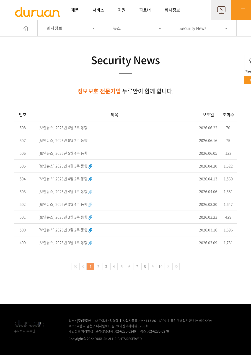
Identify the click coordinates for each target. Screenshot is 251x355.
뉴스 (117, 28)
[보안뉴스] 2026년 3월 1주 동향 (63, 242)
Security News (192, 28)
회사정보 (172, 10)
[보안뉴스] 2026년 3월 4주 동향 (63, 204)
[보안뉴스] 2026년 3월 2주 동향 (63, 229)
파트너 (145, 10)
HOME (26, 28)
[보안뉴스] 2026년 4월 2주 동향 (63, 178)
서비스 (98, 10)
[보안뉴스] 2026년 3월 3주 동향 (63, 216)
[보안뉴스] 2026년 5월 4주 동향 (63, 153)
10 (160, 266)
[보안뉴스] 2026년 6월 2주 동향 (63, 140)
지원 (122, 10)
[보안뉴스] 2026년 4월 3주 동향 (63, 165)
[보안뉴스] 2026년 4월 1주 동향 (63, 191)
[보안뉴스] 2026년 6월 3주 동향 (63, 127)
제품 (75, 10)
